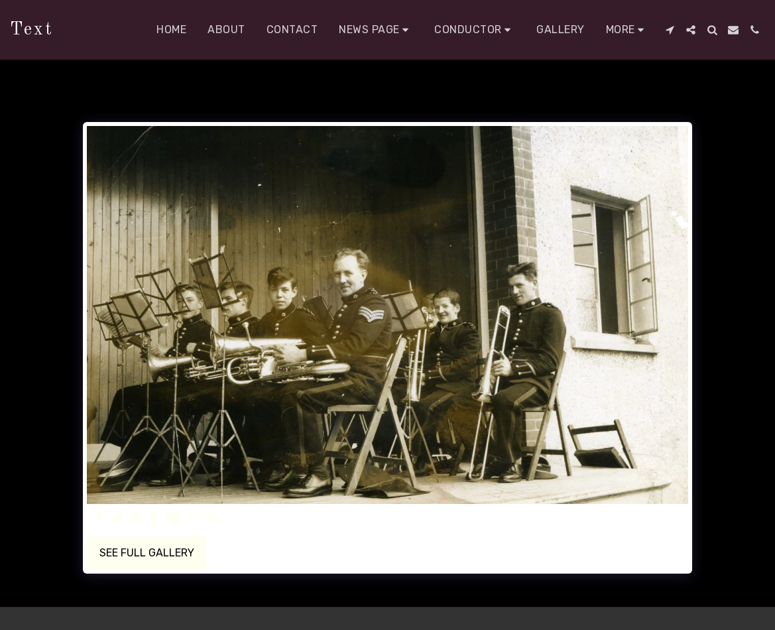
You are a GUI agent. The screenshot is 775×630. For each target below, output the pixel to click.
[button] (376, 29)
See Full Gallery (146, 552)
